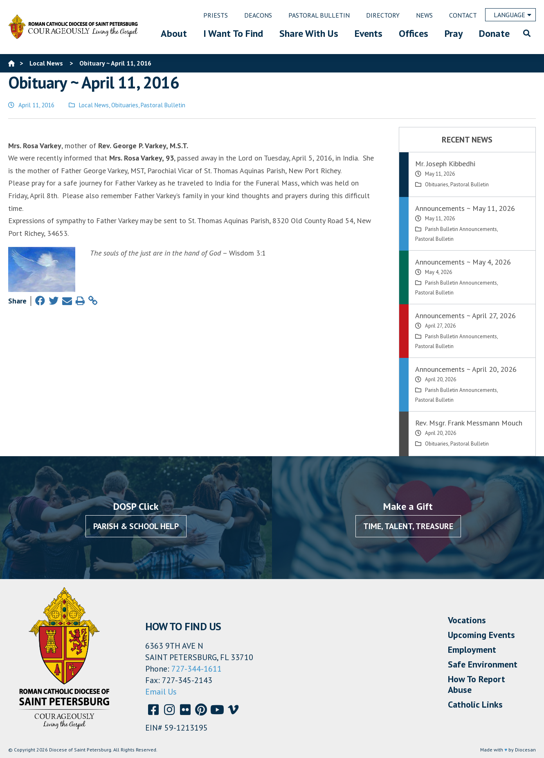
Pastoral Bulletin (163, 105)
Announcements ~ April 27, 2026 (465, 315)
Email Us (161, 691)
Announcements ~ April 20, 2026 (466, 369)
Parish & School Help (136, 526)
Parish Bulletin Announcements (461, 229)
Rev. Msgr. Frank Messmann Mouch (468, 423)
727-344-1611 (196, 668)
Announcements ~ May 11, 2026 (465, 208)
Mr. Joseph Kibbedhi (445, 163)
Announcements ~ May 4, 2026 (463, 262)
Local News (94, 105)
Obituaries (124, 105)
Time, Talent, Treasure (408, 526)
